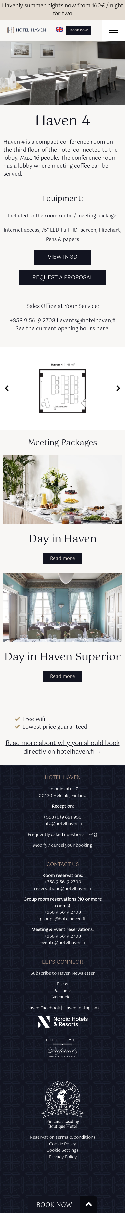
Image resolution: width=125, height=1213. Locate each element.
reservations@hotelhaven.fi (62, 888)
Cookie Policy (62, 1144)
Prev (6, 388)
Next (118, 388)
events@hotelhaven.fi (88, 320)
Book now (79, 30)
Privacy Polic (61, 1157)
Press (62, 984)
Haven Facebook (43, 1008)
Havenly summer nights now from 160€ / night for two (62, 9)
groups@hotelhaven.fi (62, 919)
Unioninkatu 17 (62, 789)
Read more (62, 559)
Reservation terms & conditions (63, 1137)
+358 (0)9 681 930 (62, 817)
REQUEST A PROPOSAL (62, 277)
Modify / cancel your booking (62, 845)
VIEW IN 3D (62, 257)
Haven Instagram (81, 1008)
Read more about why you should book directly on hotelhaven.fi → (63, 747)
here (102, 328)
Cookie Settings (62, 1150)
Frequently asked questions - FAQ (62, 834)
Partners (62, 990)
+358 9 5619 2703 (32, 320)
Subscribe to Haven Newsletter (62, 973)
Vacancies (62, 997)
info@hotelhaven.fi (62, 823)
